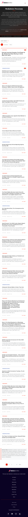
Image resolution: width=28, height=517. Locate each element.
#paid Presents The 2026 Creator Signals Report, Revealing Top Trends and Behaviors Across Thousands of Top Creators (13, 224)
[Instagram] (15, 513)
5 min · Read (24, 216)
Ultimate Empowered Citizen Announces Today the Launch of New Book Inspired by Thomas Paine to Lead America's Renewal (13, 272)
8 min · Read (24, 152)
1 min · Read (24, 201)
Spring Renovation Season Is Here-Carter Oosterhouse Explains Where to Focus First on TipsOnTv (13, 403)
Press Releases (6, 44)
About (14, 496)
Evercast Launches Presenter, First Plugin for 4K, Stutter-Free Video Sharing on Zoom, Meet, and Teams (13, 54)
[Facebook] (8, 513)
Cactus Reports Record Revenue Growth (11, 130)
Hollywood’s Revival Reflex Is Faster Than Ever (13, 287)
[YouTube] (12, 513)
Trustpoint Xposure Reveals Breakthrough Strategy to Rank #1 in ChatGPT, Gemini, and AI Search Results (13, 177)
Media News (14, 489)
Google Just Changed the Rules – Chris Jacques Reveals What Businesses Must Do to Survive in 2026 (13, 356)
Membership (14, 482)
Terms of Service (14, 504)
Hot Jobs (14, 479)
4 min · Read (24, 137)
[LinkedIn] (19, 513)
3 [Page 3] (11, 464)
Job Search (14, 477)
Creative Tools (14, 494)
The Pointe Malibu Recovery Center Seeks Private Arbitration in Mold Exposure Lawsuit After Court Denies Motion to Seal (13, 387)
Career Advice (14, 487)
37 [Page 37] (16, 464)
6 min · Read (24, 444)
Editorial (11, 44)
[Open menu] (25, 3)
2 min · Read (24, 185)
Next (20, 464)
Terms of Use (14, 502)
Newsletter (14, 484)
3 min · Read (24, 232)
